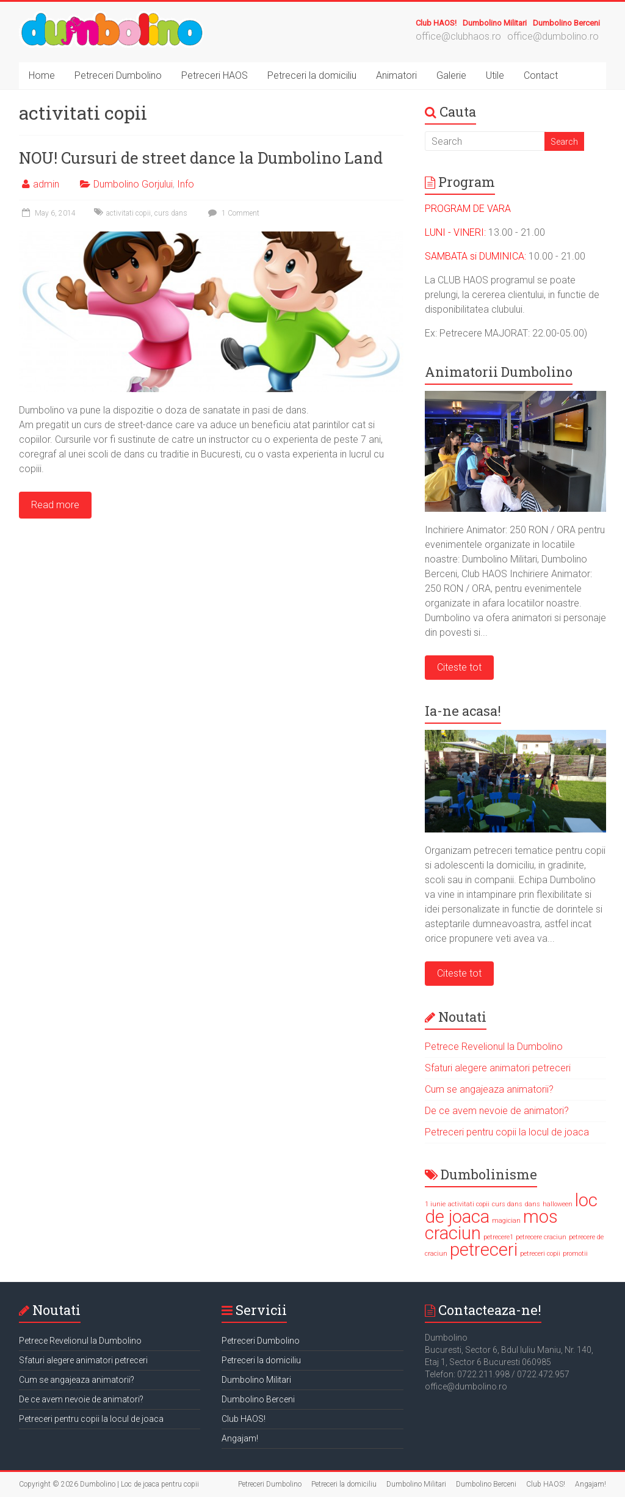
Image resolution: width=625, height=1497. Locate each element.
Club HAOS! (436, 22)
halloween (558, 1204)
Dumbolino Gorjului (133, 184)
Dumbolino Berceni (566, 22)
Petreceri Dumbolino (118, 75)
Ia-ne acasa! (463, 710)
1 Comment (232, 213)
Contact (541, 75)
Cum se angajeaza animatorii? (489, 1089)
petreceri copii (540, 1254)
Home (42, 75)
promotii (575, 1254)
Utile (495, 75)
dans (532, 1204)
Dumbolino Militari (495, 22)
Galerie (451, 75)
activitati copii (128, 213)
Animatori (396, 75)
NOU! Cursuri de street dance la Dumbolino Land (201, 157)
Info (185, 184)
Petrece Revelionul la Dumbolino (494, 1046)
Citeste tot (459, 667)
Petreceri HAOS (214, 75)
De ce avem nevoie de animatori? (497, 1110)
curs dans (170, 213)
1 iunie (435, 1204)
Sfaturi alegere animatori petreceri (498, 1068)
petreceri (484, 1249)
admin (46, 184)
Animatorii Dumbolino (499, 372)
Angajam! (240, 1438)
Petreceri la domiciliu (311, 75)
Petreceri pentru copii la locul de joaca (507, 1132)
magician (506, 1221)
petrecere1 (498, 1237)
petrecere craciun (541, 1237)
